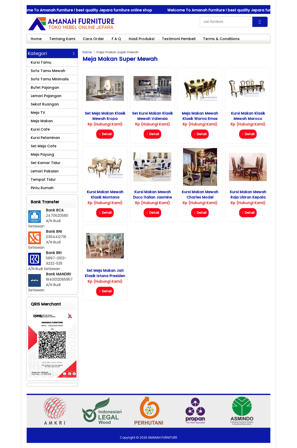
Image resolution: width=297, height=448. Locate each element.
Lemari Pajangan (46, 95)
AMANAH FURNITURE (162, 437)
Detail (105, 134)
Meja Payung (42, 154)
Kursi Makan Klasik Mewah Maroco (248, 116)
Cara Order (93, 38)
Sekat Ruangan (45, 104)
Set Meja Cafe (43, 146)
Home (36, 38)
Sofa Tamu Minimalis (50, 79)
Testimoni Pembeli (178, 38)
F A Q (116, 38)
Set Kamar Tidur (45, 162)
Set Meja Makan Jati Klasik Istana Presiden (105, 273)
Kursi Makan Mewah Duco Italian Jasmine (152, 194)
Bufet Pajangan (45, 87)
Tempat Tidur (43, 179)
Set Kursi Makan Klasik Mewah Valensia (152, 116)
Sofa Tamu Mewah (48, 70)
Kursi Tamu (41, 62)
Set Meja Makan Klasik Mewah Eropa (105, 116)
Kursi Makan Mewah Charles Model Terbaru (200, 197)
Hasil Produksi (141, 38)
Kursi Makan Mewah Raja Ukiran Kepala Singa (248, 197)
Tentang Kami (62, 38)
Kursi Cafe (40, 129)
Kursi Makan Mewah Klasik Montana (105, 194)
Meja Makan (42, 120)
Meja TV (38, 112)
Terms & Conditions (221, 38)
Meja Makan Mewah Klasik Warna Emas (200, 116)
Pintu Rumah (42, 187)
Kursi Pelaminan (45, 137)
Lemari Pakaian (45, 171)
